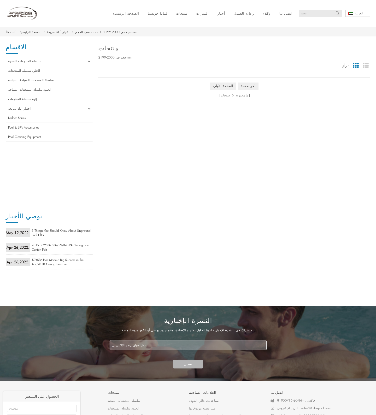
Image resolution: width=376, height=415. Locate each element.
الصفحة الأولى (223, 86)
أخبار (221, 13)
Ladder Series (17, 118)
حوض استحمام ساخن (203, 354)
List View (365, 65)
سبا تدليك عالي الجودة (204, 324)
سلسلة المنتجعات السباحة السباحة (31, 80)
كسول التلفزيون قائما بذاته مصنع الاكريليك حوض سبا (224, 370)
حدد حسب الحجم (86, 32)
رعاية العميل (244, 13)
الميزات (202, 13)
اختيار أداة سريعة (58, 32)
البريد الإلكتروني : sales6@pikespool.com (303, 332)
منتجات (182, 13)
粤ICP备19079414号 (240, 408)
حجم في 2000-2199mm (119, 32)
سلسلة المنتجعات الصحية (24, 61)
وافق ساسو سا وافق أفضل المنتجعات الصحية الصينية (224, 347)
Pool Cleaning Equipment (24, 137)
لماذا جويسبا (157, 13)
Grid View (355, 65)
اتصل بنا (286, 13)
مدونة (216, 408)
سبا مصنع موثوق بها (202, 332)
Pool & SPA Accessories (23, 127)
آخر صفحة (248, 86)
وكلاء (267, 13)
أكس (200, 408)
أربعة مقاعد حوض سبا (203, 362)
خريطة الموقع (180, 408)
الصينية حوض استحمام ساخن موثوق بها (215, 339)
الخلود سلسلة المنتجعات (24, 70)
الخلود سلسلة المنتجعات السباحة (29, 89)
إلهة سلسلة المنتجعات (22, 99)
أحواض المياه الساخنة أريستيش (210, 377)
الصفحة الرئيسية (125, 13)
